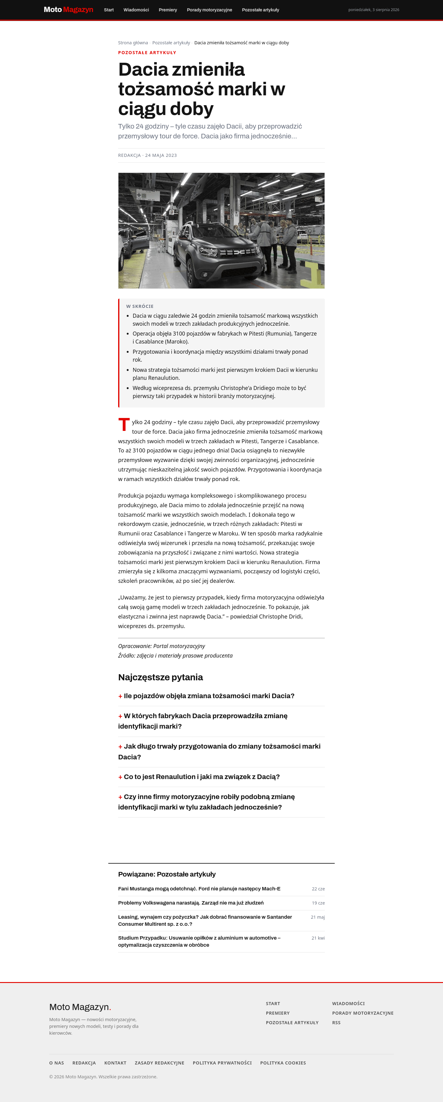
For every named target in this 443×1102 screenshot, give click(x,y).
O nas (56, 1063)
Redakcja (84, 1063)
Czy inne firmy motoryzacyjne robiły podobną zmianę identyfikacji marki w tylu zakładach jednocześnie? (206, 802)
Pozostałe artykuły (243, 9)
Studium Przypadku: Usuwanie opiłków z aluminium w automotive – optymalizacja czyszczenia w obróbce (199, 941)
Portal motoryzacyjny (179, 646)
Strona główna (133, 43)
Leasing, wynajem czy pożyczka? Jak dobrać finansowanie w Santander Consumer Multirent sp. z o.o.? (205, 920)
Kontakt (115, 1063)
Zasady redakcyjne (160, 1063)
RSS (336, 1022)
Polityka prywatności (222, 1063)
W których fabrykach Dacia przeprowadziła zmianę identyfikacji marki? (203, 721)
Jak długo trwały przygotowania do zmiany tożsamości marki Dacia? (219, 751)
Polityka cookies (283, 1063)
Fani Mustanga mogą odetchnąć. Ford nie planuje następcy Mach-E (199, 889)
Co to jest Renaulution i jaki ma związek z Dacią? (202, 777)
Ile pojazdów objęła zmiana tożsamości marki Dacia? (209, 696)
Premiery (159, 9)
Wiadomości (131, 9)
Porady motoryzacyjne (197, 9)
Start (107, 9)
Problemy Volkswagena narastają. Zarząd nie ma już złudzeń (191, 903)
